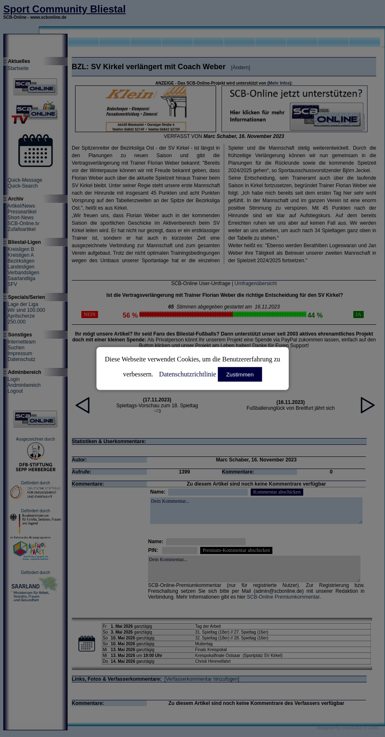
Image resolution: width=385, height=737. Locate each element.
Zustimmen (240, 374)
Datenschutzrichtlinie (187, 374)
